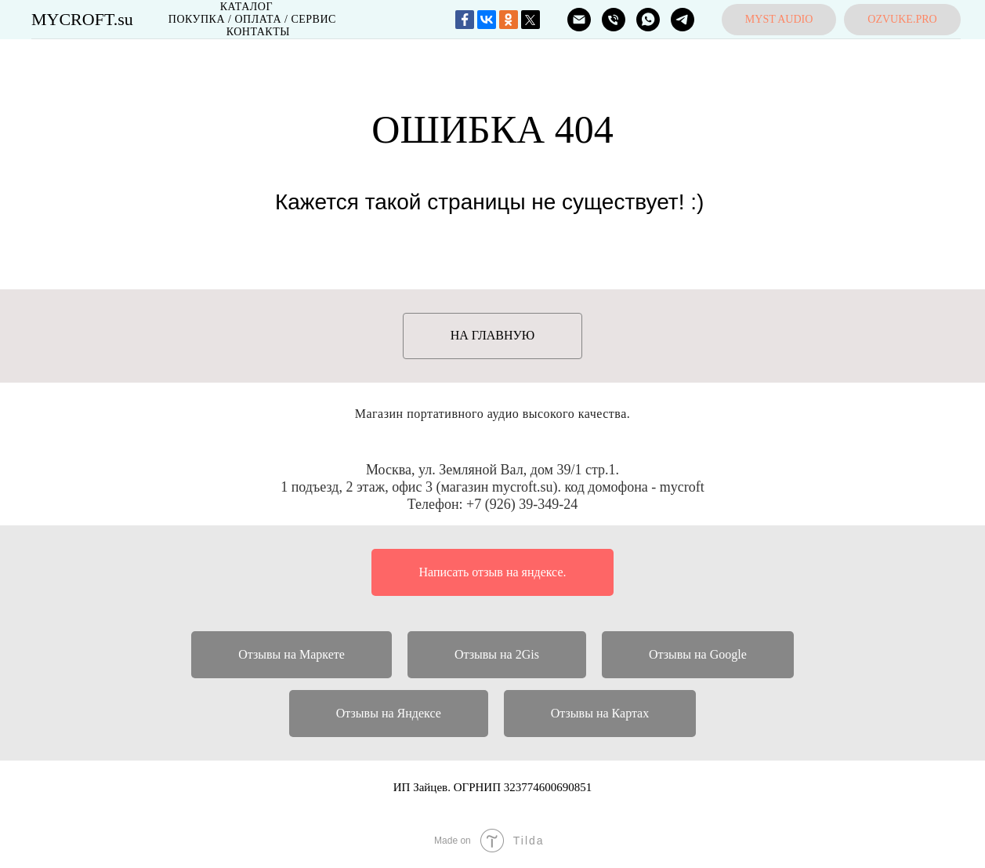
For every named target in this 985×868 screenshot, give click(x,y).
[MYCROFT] (648, 19)
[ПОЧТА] (579, 19)
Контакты (258, 32)
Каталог (246, 7)
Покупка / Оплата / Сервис (252, 19)
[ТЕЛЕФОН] (613, 19)
